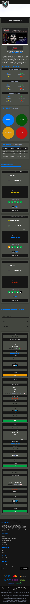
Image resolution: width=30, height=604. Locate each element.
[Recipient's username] (11, 568)
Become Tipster (5, 557)
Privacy (4, 552)
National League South (17, 229)
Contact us (4, 544)
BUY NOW (15, 210)
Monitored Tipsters (6, 540)
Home (3, 536)
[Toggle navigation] (26, 2)
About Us (4, 542)
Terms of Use (5, 550)
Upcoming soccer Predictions (9, 538)
